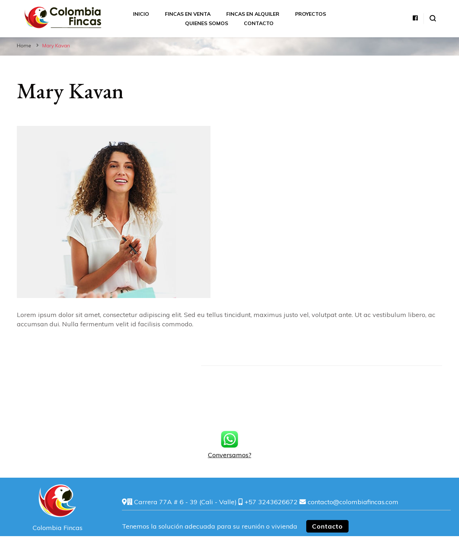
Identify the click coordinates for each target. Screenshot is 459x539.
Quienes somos (206, 23)
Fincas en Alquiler (252, 14)
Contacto (259, 23)
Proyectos (310, 14)
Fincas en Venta (187, 14)
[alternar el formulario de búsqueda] (433, 18)
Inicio (141, 14)
